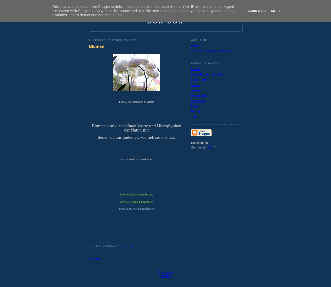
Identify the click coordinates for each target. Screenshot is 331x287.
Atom (210, 147)
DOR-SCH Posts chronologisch (136, 208)
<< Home (95, 259)
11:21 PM (127, 246)
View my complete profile (211, 50)
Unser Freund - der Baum (208, 74)
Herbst (195, 69)
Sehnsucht (198, 101)
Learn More (257, 11)
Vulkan (195, 85)
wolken (195, 90)
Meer (194, 106)
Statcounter (165, 272)
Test (194, 117)
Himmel (196, 111)
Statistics (165, 276)
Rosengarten (199, 95)
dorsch (197, 45)
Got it (275, 11)
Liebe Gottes (199, 80)
